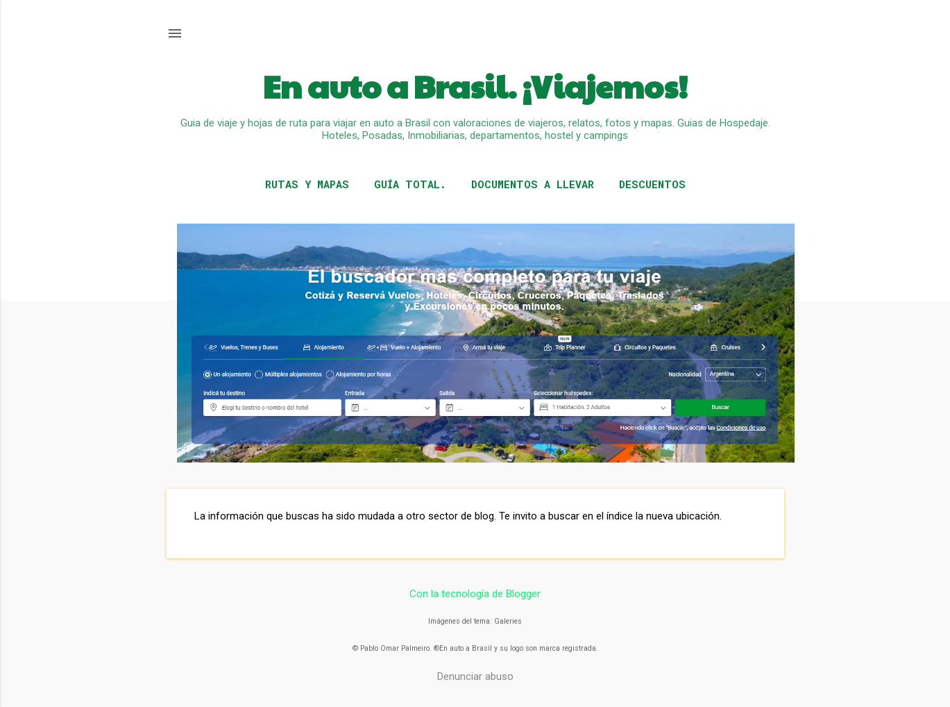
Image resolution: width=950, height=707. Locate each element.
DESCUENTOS (652, 184)
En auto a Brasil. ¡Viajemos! (475, 86)
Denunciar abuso (475, 676)
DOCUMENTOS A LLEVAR (532, 184)
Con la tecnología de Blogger (475, 594)
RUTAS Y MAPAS (307, 184)
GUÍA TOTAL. (410, 184)
